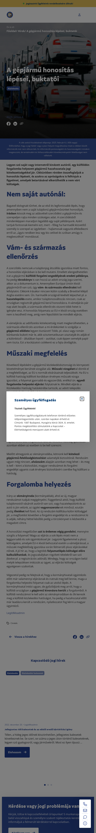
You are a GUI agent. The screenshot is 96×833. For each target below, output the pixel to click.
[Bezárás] (82, 399)
